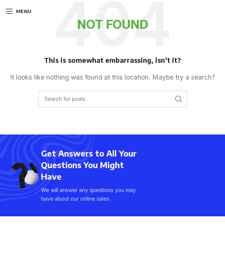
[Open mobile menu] (18, 11)
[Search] (112, 99)
